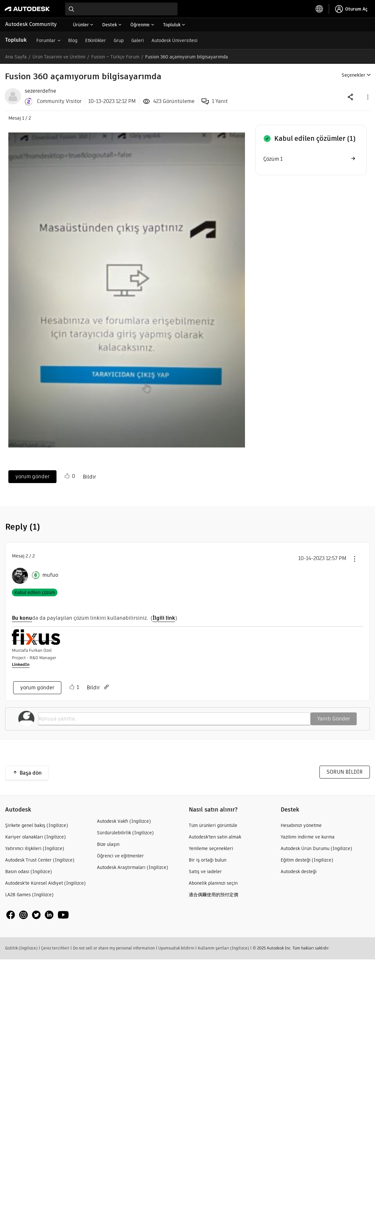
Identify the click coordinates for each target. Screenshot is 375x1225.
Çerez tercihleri (55, 948)
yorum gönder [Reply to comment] (37, 687)
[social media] (37, 914)
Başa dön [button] (31, 773)
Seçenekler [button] (353, 75)
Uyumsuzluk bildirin (176, 948)
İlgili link (164, 618)
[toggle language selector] (319, 9)
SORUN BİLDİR (345, 772)
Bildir (89, 477)
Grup (119, 40)
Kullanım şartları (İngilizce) (223, 948)
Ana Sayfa (16, 57)
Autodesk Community (31, 24)
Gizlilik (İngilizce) (21, 948)
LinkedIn (21, 664)
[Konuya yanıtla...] (174, 718)
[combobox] (121, 9)
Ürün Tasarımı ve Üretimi (58, 57)
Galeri (137, 40)
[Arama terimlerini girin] (121, 9)
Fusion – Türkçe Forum (115, 57)
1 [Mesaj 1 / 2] (23, 118)
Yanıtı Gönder (333, 718)
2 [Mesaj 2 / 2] (27, 556)
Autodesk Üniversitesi (174, 40)
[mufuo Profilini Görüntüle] (50, 575)
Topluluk (16, 40)
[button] (367, 96)
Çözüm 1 (273, 159)
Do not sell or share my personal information (114, 948)
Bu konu (22, 618)
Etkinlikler (95, 40)
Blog (72, 40)
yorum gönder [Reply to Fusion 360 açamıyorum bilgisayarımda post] (32, 476)
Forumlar (46, 40)
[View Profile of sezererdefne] (40, 91)
